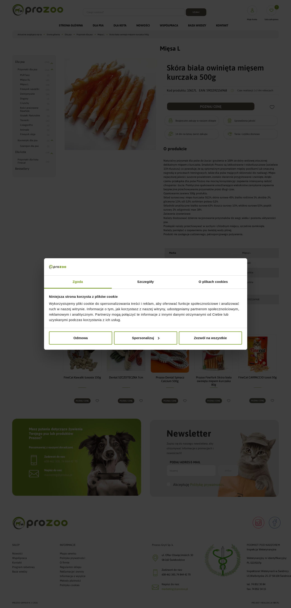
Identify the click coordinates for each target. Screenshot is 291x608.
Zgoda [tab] (78, 282)
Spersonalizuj (145, 338)
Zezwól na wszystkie (210, 338)
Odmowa (80, 338)
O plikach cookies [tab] (213, 282)
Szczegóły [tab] (145, 282)
